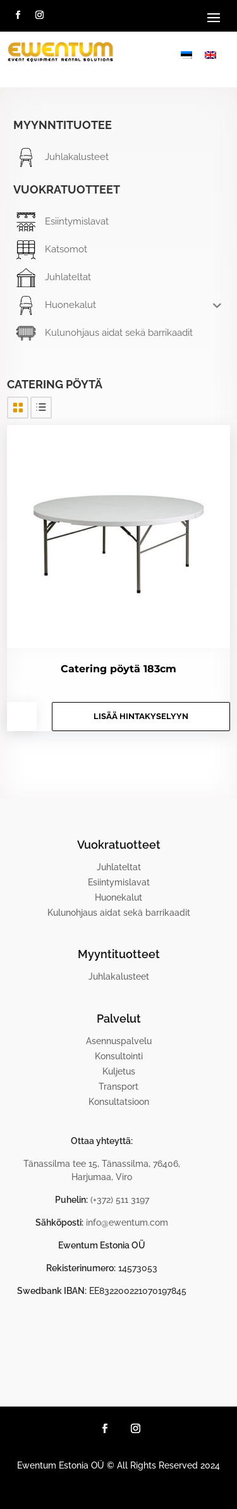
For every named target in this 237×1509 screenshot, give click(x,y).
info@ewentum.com (127, 1222)
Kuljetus (118, 1071)
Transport (118, 1086)
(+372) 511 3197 (119, 1200)
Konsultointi (119, 1056)
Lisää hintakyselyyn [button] (141, 716)
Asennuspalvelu (119, 1041)
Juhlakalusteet (118, 976)
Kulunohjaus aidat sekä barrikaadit (118, 913)
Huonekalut (118, 897)
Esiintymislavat (119, 882)
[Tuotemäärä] (22, 716)
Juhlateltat (119, 867)
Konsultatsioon (118, 1102)
